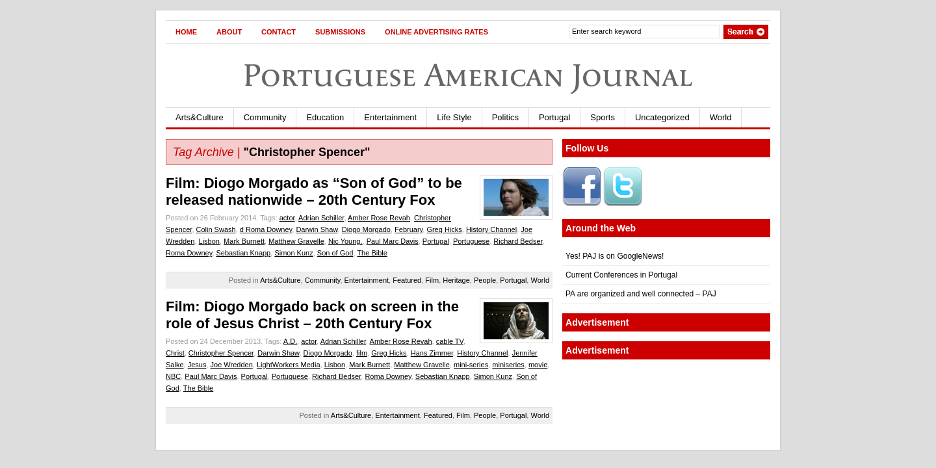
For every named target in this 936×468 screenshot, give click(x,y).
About (229, 32)
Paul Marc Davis (393, 241)
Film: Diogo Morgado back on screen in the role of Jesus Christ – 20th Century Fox (312, 315)
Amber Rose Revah (379, 218)
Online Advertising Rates (436, 32)
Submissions (340, 32)
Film (432, 280)
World (721, 117)
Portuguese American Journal (468, 75)
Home (186, 32)
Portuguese (471, 241)
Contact (278, 32)
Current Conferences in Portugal (621, 275)
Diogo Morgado (366, 229)
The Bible (372, 253)
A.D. (290, 341)
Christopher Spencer (221, 353)
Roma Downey (189, 253)
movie (537, 365)
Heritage (456, 280)
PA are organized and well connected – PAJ (641, 293)
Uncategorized (662, 117)
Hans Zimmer (432, 353)
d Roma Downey (266, 229)
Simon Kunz (293, 253)
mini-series (471, 365)
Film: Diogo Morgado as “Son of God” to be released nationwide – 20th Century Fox (314, 191)
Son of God (335, 253)
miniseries (508, 365)
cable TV (449, 341)
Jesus (197, 365)
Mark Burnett (244, 241)
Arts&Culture (200, 117)
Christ (175, 353)
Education (325, 117)
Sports (602, 117)
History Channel (491, 229)
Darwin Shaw (316, 229)
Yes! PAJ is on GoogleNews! (615, 256)
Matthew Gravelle (296, 241)
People (485, 280)
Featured (407, 280)
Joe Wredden (232, 365)
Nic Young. (345, 241)
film (361, 353)
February (408, 229)
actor (287, 218)
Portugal (554, 117)
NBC (173, 376)
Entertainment (390, 117)
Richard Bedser (517, 241)
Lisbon (209, 241)
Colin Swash (216, 229)
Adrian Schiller (321, 218)
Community (265, 117)
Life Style (454, 117)
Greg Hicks (444, 229)
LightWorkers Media (288, 365)
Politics (505, 117)
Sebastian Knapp (243, 253)
